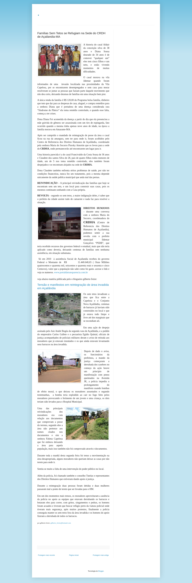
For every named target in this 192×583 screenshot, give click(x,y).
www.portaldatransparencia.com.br (71, 272)
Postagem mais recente (46, 555)
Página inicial (74, 555)
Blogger (101, 571)
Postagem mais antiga (101, 555)
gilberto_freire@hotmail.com (61, 523)
